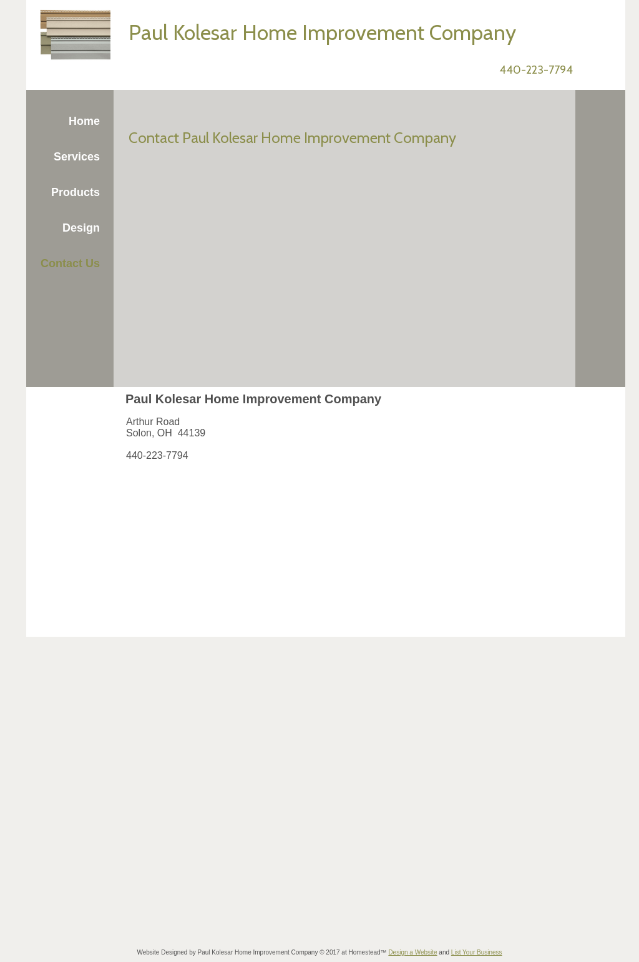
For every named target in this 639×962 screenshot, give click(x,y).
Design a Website (412, 952)
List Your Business (476, 952)
